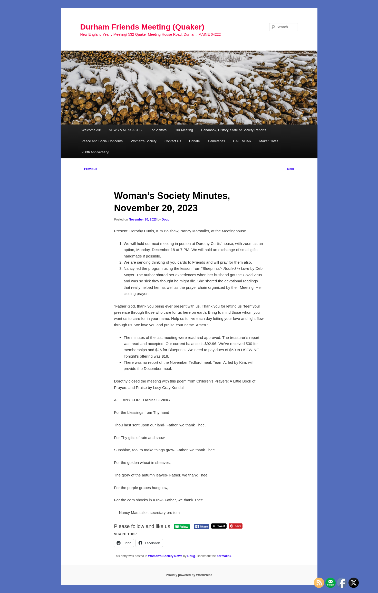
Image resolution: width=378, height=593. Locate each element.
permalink (224, 556)
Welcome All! (91, 130)
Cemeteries (216, 141)
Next (292, 169)
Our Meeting (184, 130)
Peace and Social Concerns (102, 141)
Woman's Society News (165, 556)
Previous (88, 169)
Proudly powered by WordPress (189, 575)
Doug (166, 219)
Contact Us (172, 141)
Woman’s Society (144, 141)
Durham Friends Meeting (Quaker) (142, 27)
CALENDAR (242, 141)
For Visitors (158, 130)
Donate (194, 141)
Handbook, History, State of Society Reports (233, 130)
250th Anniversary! (95, 152)
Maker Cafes (268, 141)
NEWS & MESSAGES (125, 130)
